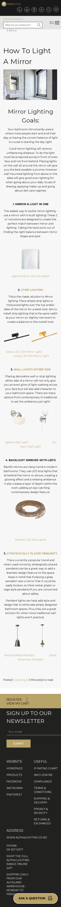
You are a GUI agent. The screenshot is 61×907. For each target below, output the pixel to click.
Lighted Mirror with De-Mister (30, 276)
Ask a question (36, 898)
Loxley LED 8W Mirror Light (31, 355)
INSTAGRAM (15, 788)
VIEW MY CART (18, 703)
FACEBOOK (14, 781)
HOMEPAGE (15, 768)
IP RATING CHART (46, 768)
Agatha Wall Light (17, 442)
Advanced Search (13, 19)
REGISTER (14, 699)
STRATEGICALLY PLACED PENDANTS (32, 553)
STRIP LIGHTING (32, 290)
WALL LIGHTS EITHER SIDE (32, 369)
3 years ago (20, 679)
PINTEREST (14, 794)
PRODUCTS (14, 775)
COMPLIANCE (43, 781)
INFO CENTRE (43, 775)
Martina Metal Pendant (20, 655)
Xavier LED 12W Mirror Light (24, 351)
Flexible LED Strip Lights (30, 539)
